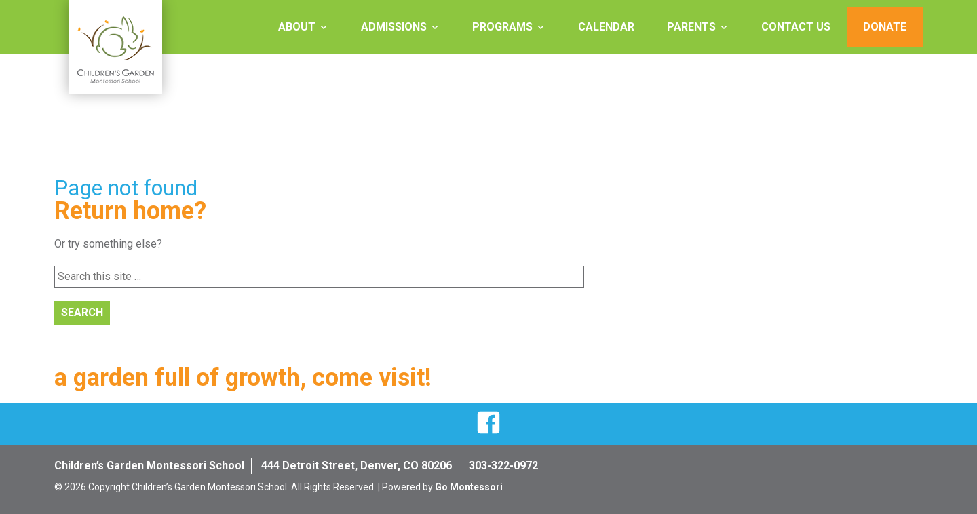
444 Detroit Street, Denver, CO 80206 (356, 465)
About (296, 26)
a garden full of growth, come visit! (243, 377)
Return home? (130, 211)
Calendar (606, 26)
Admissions (394, 26)
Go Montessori (469, 486)
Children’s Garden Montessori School (149, 465)
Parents (691, 26)
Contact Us (795, 26)
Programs (502, 26)
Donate (884, 26)
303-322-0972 (503, 465)
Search (82, 312)
